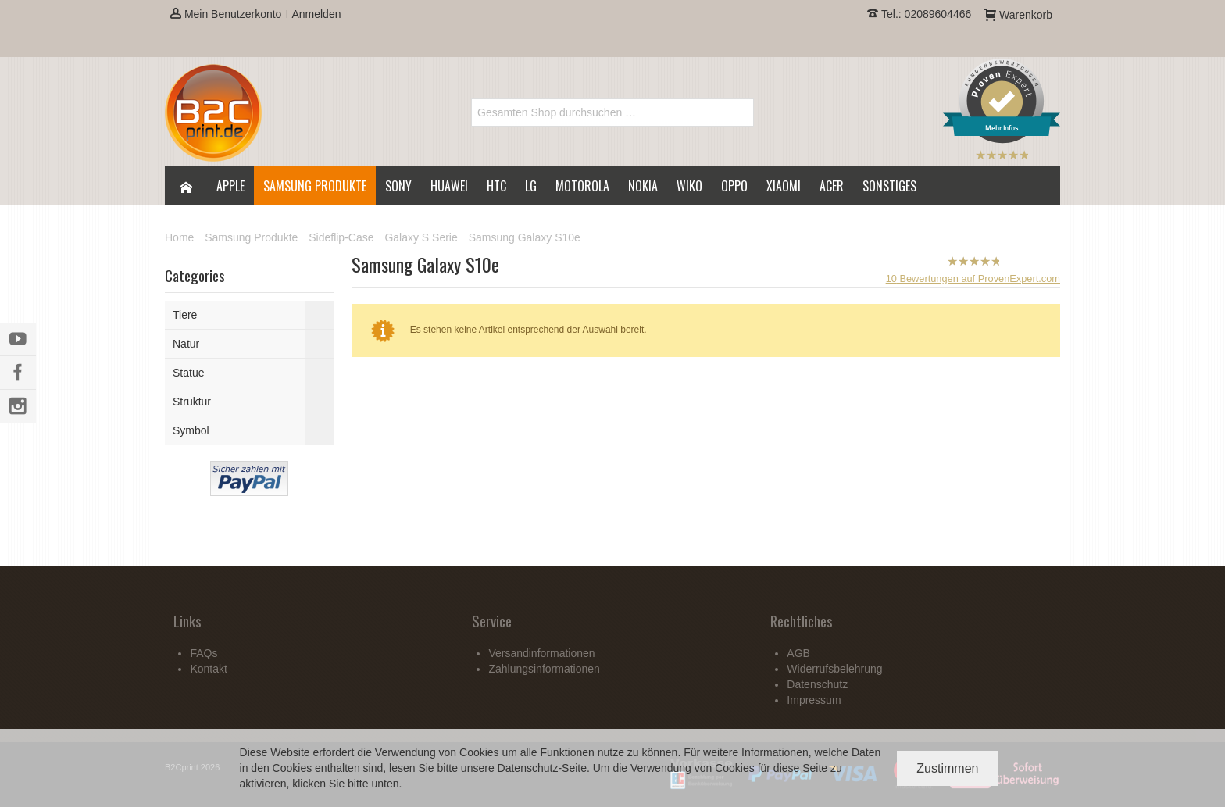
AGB (798, 653)
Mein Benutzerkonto (225, 14)
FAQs (203, 653)
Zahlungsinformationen (543, 668)
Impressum (814, 700)
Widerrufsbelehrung (834, 668)
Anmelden (316, 14)
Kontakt (208, 668)
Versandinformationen (541, 653)
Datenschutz (528, 768)
